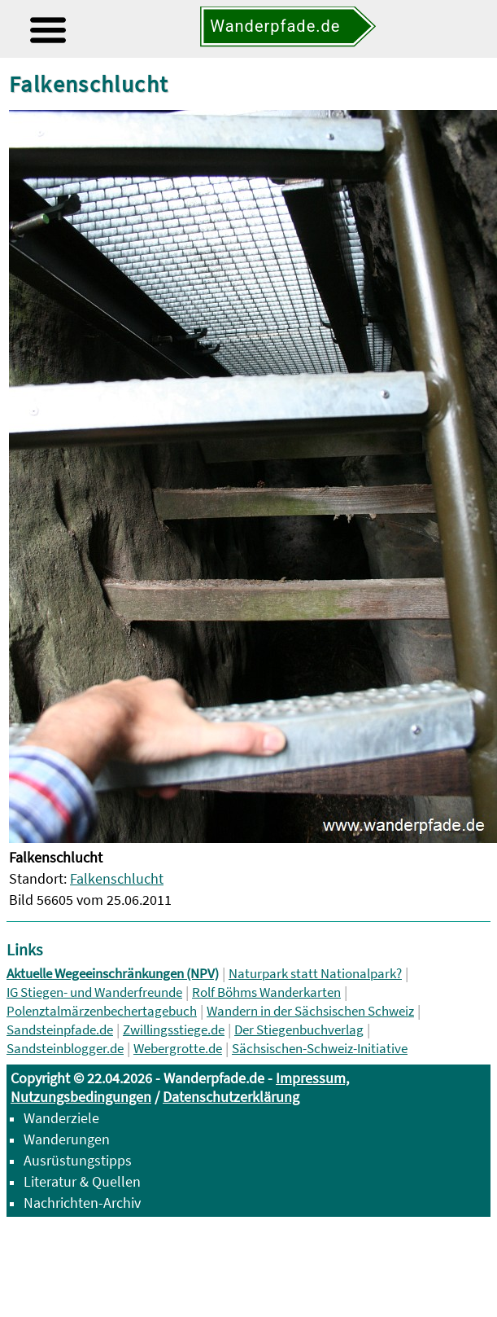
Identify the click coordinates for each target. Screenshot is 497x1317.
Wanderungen (67, 1139)
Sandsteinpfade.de (60, 1029)
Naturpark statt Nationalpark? (315, 973)
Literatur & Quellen (82, 1181)
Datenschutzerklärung (231, 1096)
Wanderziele (61, 1117)
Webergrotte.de (177, 1048)
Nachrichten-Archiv (82, 1202)
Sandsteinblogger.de (65, 1048)
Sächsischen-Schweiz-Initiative (320, 1048)
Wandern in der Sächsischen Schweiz (310, 1011)
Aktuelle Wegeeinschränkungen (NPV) (113, 973)
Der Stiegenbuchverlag (299, 1029)
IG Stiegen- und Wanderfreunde (94, 992)
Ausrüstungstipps (78, 1160)
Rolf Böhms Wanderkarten (266, 992)
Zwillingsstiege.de (174, 1029)
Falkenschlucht (116, 878)
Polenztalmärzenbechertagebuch (102, 1011)
